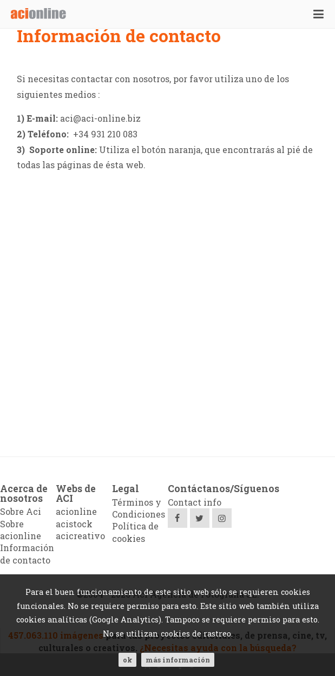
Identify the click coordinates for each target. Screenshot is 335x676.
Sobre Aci (20, 511)
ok (127, 659)
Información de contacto (27, 553)
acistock (74, 523)
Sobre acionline (20, 529)
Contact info (194, 502)
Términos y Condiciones (138, 508)
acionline (76, 511)
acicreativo (80, 535)
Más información (178, 659)
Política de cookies (135, 532)
